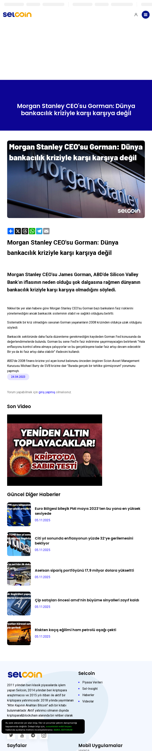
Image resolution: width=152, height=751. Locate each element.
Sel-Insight (90, 689)
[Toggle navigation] (146, 15)
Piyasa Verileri (92, 682)
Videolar (88, 701)
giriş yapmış (47, 392)
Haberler (88, 695)
